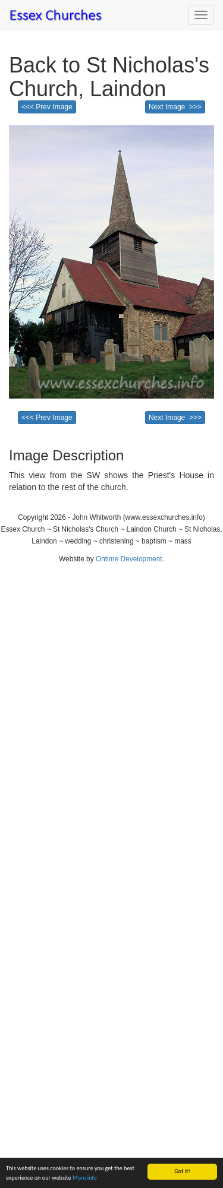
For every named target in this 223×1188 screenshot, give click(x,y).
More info (85, 1177)
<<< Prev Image (47, 107)
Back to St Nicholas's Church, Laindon (109, 77)
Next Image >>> (175, 107)
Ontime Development (129, 559)
